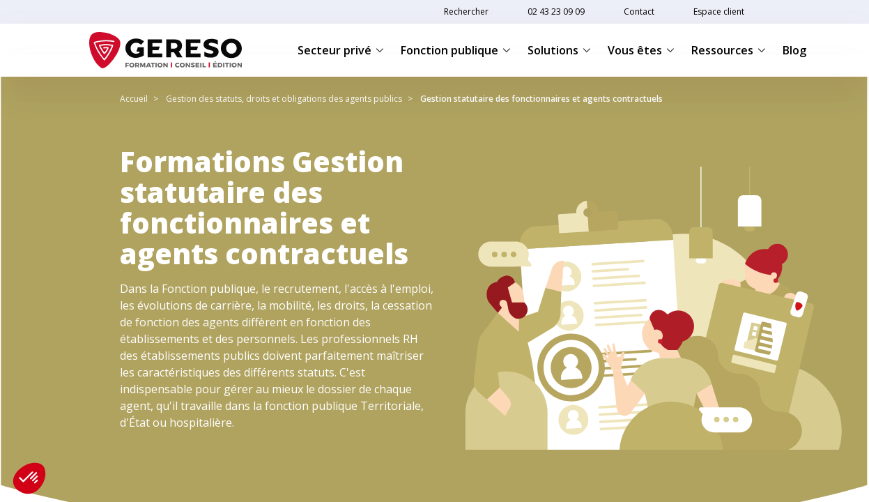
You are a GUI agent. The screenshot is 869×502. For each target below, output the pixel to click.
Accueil (134, 99)
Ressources (728, 50)
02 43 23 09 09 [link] (556, 11)
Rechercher (466, 11)
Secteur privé (341, 50)
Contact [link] (639, 11)
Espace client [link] (718, 11)
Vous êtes (641, 50)
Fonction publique (456, 50)
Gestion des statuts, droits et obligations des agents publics (284, 99)
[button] (29, 478)
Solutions (559, 50)
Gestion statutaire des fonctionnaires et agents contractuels (541, 99)
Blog (794, 50)
